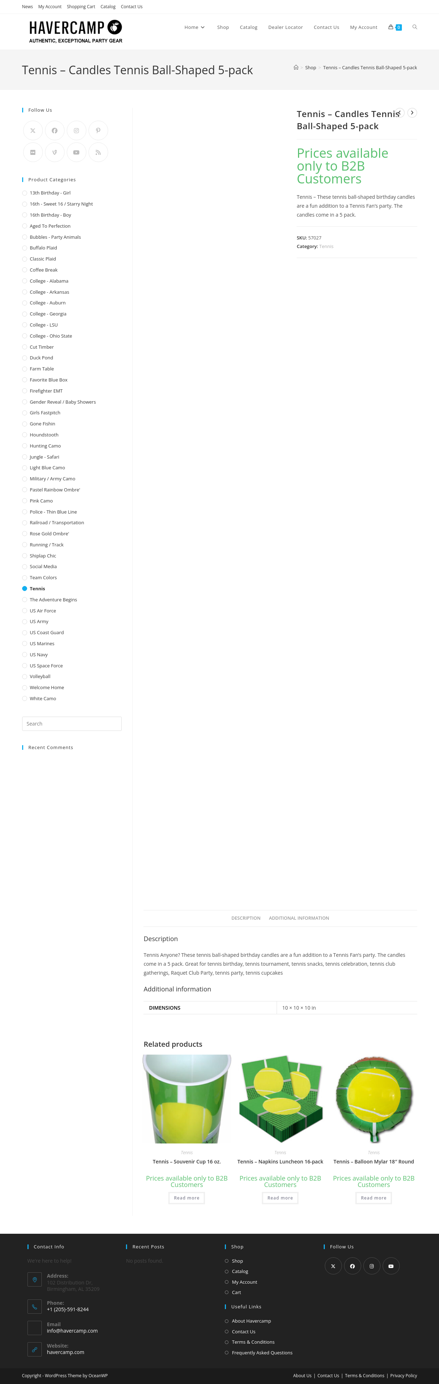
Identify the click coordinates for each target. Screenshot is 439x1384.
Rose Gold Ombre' (49, 533)
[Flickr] (33, 152)
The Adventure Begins (53, 599)
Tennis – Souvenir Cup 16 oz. (187, 1161)
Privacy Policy (403, 1376)
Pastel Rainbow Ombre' (55, 489)
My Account (49, 7)
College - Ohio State (51, 336)
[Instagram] (76, 130)
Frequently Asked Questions (262, 1352)
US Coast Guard (47, 632)
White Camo (43, 698)
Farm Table (42, 368)
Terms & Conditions (253, 1342)
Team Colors (43, 577)
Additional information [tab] (299, 918)
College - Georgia (48, 313)
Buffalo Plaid (43, 247)
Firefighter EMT (46, 391)
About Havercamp (251, 1321)
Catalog (108, 7)
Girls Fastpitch (45, 412)
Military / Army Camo (52, 478)
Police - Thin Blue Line (53, 512)
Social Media (43, 566)
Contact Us (132, 7)
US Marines (42, 643)
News (27, 7)
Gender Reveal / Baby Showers (63, 402)
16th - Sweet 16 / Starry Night (61, 204)
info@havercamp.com (72, 1330)
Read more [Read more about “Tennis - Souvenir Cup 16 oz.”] (187, 1198)
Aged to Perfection (50, 226)
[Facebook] (55, 130)
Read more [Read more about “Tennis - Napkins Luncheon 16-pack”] (280, 1198)
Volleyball (40, 676)
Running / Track (47, 544)
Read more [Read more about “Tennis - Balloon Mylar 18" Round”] (374, 1198)
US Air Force (43, 610)
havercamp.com (66, 1352)
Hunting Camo (45, 446)
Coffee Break (44, 270)
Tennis (326, 246)
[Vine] (55, 152)
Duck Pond (41, 357)
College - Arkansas (49, 292)
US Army (39, 621)
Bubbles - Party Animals (55, 237)
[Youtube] (76, 152)
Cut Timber (42, 347)
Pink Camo (41, 500)
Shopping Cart (81, 7)
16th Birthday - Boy (50, 215)
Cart (236, 1292)
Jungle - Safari (45, 457)
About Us (302, 1376)
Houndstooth (44, 434)
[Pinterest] (98, 130)
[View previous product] (400, 113)
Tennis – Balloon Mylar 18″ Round (374, 1161)
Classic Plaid (43, 259)
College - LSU (44, 325)
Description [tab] (246, 918)
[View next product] (412, 113)
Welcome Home (47, 687)
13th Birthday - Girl (50, 193)
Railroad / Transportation (57, 522)
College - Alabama (49, 281)
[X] (33, 130)
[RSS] (98, 152)
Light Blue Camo (47, 467)
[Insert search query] (72, 724)
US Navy (39, 654)
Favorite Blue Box (49, 380)
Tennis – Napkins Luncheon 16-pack (280, 1161)
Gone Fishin (42, 423)
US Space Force (46, 665)
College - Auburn (48, 302)
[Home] (296, 67)
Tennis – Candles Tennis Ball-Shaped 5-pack (370, 67)
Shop (237, 1261)
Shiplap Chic (43, 555)
